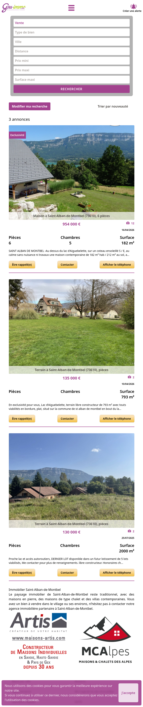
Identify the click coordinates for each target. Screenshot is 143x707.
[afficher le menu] (71, 8)
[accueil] (25, 8)
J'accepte (128, 693)
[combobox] (72, 23)
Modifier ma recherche (29, 106)
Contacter (67, 264)
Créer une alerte (132, 8)
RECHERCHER (71, 89)
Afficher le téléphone (117, 264)
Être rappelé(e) (22, 264)
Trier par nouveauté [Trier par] (116, 106)
